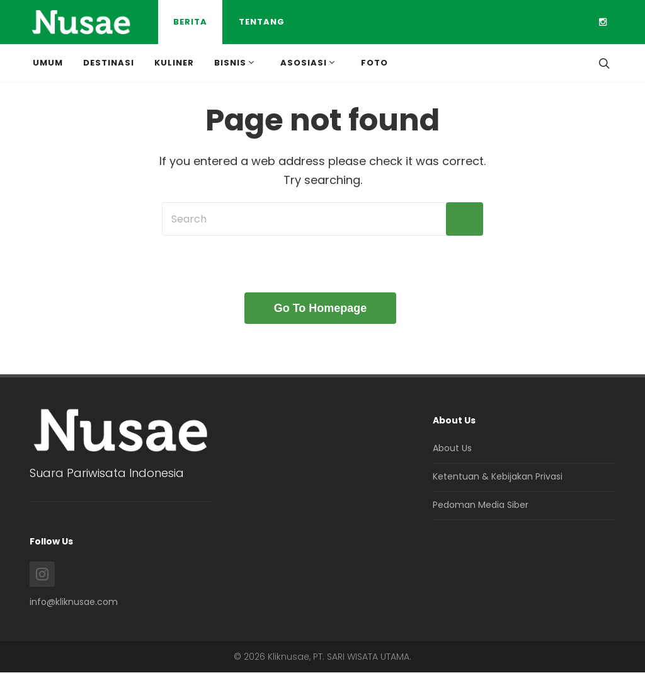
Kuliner (174, 63)
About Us (452, 448)
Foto (374, 63)
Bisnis (235, 62)
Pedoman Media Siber (480, 504)
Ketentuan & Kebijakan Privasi (497, 476)
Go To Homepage (320, 308)
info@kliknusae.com (74, 601)
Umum (48, 63)
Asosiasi (308, 62)
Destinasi (108, 63)
